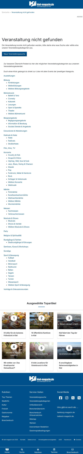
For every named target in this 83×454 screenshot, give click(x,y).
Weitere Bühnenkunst (16, 114)
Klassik (11, 167)
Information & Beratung (17, 123)
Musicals (11, 221)
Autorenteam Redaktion (39, 427)
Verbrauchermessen (16, 214)
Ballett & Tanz (13, 95)
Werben (33, 423)
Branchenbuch (7, 420)
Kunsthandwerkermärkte (18, 195)
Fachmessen (13, 211)
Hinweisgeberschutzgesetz (47, 439)
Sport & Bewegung (11, 255)
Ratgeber (5, 416)
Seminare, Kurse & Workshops (16, 247)
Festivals (11, 141)
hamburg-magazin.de (66, 412)
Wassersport (13, 282)
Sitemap (33, 419)
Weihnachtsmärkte (15, 198)
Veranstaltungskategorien (40, 401)
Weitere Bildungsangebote (18, 89)
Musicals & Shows (11, 218)
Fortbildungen (13, 83)
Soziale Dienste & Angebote (19, 126)
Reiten (10, 270)
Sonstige (7, 251)
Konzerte (7, 152)
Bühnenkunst (9, 93)
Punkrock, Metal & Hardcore (19, 173)
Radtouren (12, 267)
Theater (11, 111)
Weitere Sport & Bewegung (19, 285)
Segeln (11, 273)
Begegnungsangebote (17, 120)
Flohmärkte (12, 192)
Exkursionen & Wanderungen (15, 131)
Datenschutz (32, 439)
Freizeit (5, 409)
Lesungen (12, 105)
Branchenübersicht (37, 409)
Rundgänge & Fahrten (12, 240)
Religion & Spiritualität (12, 235)
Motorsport (12, 264)
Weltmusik (12, 185)
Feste (10, 138)
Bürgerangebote (10, 118)
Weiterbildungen (14, 86)
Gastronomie (7, 412)
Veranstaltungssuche (38, 397)
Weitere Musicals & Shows (18, 227)
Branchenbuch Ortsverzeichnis (36, 413)
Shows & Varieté (14, 224)
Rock (10, 176)
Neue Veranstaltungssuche (14, 54)
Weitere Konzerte (15, 182)
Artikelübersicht (36, 405)
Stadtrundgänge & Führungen (20, 242)
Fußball (11, 258)
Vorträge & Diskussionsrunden (16, 289)
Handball (11, 261)
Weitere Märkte (14, 201)
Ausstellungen (9, 76)
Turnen (11, 279)
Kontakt (22, 439)
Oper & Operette (14, 108)
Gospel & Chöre (14, 158)
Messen (7, 208)
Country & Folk (14, 155)
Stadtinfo (5, 401)
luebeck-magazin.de (65, 416)
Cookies (77, 439)
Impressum (67, 439)
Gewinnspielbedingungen (40, 431)
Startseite (5, 12)
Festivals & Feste (10, 135)
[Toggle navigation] (38, 450)
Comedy (11, 98)
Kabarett (11, 102)
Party (6, 231)
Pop (9, 170)
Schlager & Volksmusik (17, 179)
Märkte (6, 189)
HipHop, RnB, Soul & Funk (18, 161)
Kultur (4, 405)
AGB (60, 439)
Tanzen (11, 276)
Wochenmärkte (14, 204)
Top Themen (7, 397)
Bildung (7, 80)
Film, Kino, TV (9, 148)
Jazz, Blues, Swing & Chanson (20, 164)
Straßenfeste (13, 144)
